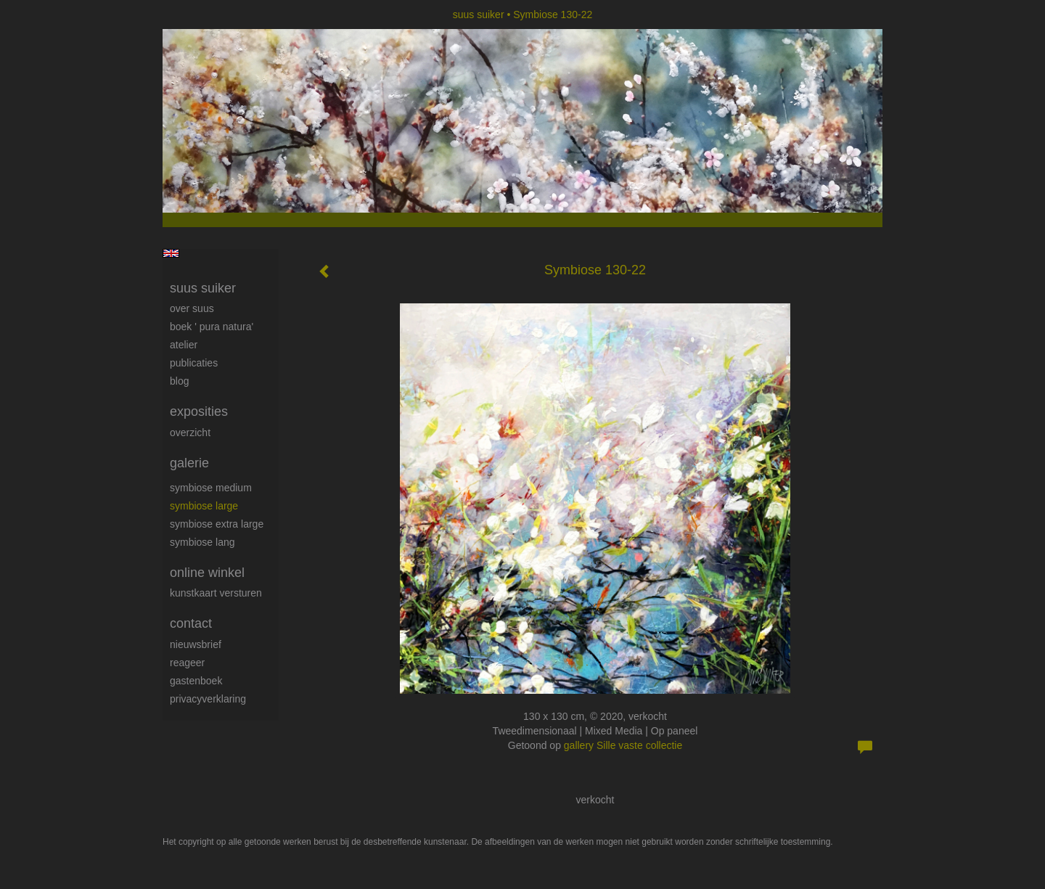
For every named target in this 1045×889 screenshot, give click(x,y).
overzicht (190, 432)
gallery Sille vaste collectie (623, 745)
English (171, 253)
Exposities (199, 411)
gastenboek (196, 681)
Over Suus (192, 308)
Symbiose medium (211, 487)
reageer (187, 662)
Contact (191, 623)
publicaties (194, 363)
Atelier (183, 345)
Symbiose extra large (216, 524)
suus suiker (478, 14)
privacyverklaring (208, 699)
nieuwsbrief (195, 644)
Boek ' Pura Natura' (211, 326)
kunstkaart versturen (216, 593)
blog (179, 381)
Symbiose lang (202, 542)
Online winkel (207, 572)
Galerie (189, 463)
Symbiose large (204, 506)
